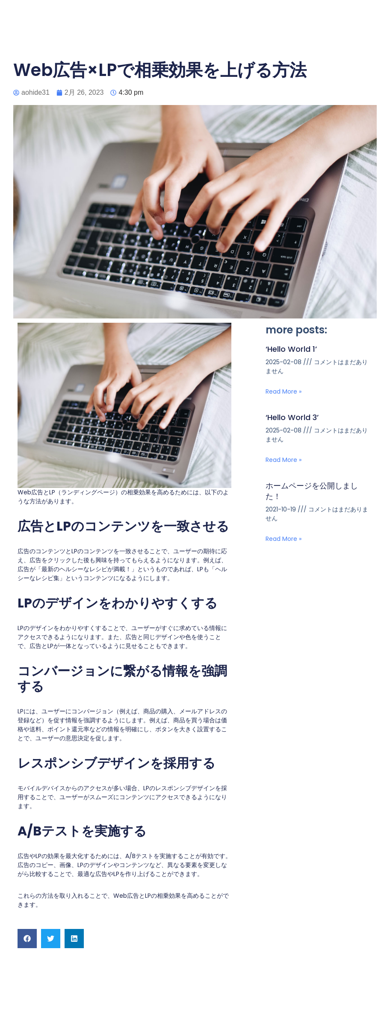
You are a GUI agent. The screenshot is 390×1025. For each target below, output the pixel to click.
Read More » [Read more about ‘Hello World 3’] (283, 460)
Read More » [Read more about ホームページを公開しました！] (283, 538)
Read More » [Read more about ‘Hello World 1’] (283, 391)
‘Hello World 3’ (292, 417)
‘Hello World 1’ (291, 349)
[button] (27, 938)
